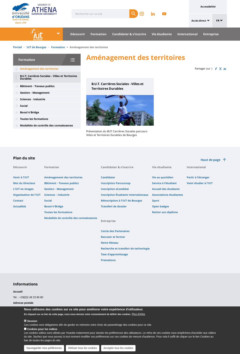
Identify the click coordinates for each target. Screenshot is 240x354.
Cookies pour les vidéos (42, 331)
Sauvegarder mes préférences (44, 350)
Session (32, 323)
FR (219, 20)
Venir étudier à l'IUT (200, 183)
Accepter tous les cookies (118, 350)
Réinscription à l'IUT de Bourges (121, 200)
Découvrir (77, 34)
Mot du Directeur (24, 183)
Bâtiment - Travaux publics (37, 86)
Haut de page (210, 160)
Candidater (108, 177)
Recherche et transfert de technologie (125, 248)
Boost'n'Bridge (29, 112)
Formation (98, 34)
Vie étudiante (162, 34)
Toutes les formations (34, 119)
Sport (155, 200)
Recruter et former (113, 237)
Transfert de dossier (114, 206)
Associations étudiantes (167, 194)
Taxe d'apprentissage (114, 254)
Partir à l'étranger (198, 177)
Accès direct (198, 20)
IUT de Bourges (36, 47)
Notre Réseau (109, 242)
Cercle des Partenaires (115, 231)
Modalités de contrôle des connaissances (46, 125)
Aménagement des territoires (39, 68)
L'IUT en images (23, 189)
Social (24, 106)
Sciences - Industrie (32, 99)
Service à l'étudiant (164, 183)
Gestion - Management (35, 92)
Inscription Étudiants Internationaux (124, 194)
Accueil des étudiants (166, 189)
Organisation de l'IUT (26, 194)
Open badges (160, 206)
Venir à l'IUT (21, 177)
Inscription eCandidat (115, 189)
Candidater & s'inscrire (129, 34)
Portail (17, 47)
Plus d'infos (138, 316)
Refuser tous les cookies (82, 350)
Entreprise (211, 34)
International (187, 34)
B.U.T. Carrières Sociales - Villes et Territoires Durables (48, 77)
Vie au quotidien (162, 177)
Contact (18, 200)
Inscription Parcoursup (115, 183)
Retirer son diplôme (165, 212)
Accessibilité (208, 6)
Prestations (108, 260)
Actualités (19, 206)
